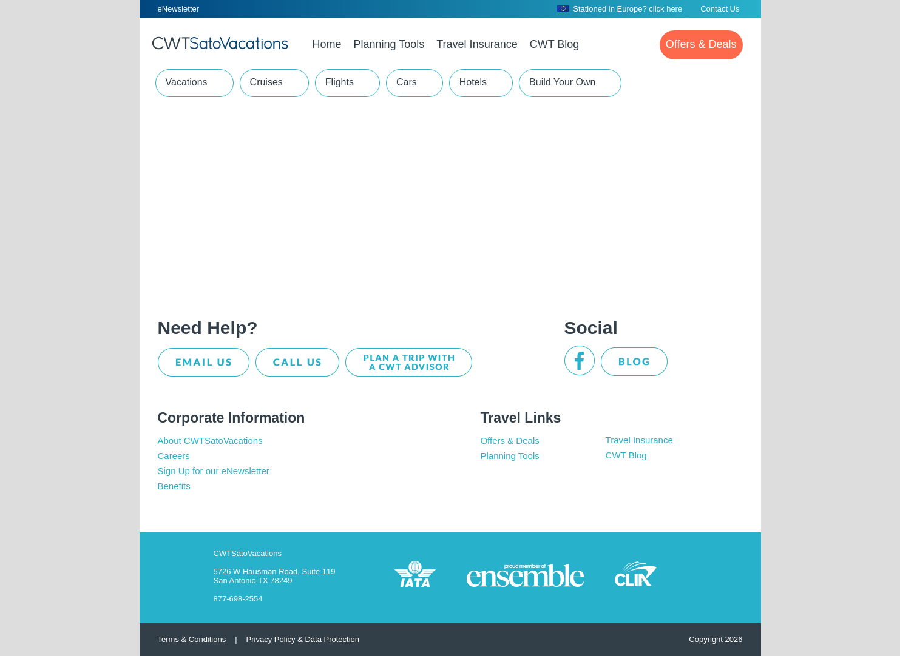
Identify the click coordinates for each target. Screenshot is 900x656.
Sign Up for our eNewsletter (213, 471)
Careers (174, 455)
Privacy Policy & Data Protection (302, 639)
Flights (339, 82)
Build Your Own (562, 82)
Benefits (174, 486)
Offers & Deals (509, 440)
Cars (406, 82)
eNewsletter (179, 8)
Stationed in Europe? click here (619, 8)
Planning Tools (509, 455)
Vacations (187, 82)
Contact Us (719, 8)
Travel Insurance (639, 440)
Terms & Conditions (192, 639)
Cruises (266, 82)
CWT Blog (626, 455)
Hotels (473, 82)
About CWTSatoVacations (210, 440)
